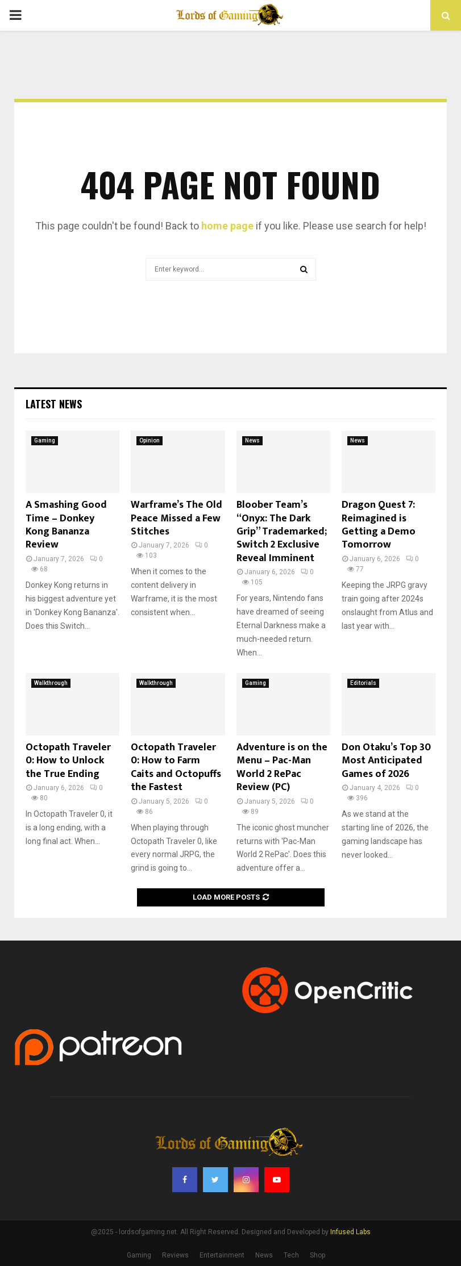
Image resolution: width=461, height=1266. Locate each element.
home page (227, 226)
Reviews (175, 1255)
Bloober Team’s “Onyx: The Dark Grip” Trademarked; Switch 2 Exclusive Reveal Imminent (281, 531)
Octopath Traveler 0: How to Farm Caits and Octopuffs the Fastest (176, 767)
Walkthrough (51, 683)
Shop (317, 1255)
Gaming (44, 440)
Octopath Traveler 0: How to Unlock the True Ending (68, 761)
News (252, 440)
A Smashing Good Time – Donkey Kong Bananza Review (66, 524)
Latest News (54, 403)
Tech (291, 1255)
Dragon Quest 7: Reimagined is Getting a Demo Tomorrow (379, 524)
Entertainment (222, 1255)
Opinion (149, 440)
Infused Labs (350, 1232)
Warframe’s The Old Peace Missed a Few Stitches (176, 518)
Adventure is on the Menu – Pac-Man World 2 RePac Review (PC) (281, 767)
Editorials (363, 683)
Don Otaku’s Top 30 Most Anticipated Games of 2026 (386, 761)
